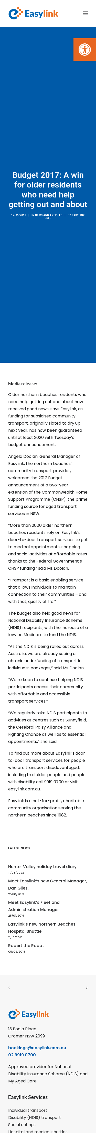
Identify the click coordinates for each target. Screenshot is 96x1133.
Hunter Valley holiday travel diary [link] (42, 854)
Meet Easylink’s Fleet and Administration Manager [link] (34, 893)
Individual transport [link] (27, 1098)
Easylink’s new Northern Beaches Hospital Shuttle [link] (42, 915)
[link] (84, 49)
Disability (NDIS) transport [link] (34, 1105)
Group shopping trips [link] (29, 1126)
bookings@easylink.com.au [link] (37, 1035)
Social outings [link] (22, 1112)
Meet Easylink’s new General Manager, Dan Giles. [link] (47, 872)
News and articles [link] (48, 209)
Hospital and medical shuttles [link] (38, 1119)
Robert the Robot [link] (26, 933)
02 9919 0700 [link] (22, 1042)
